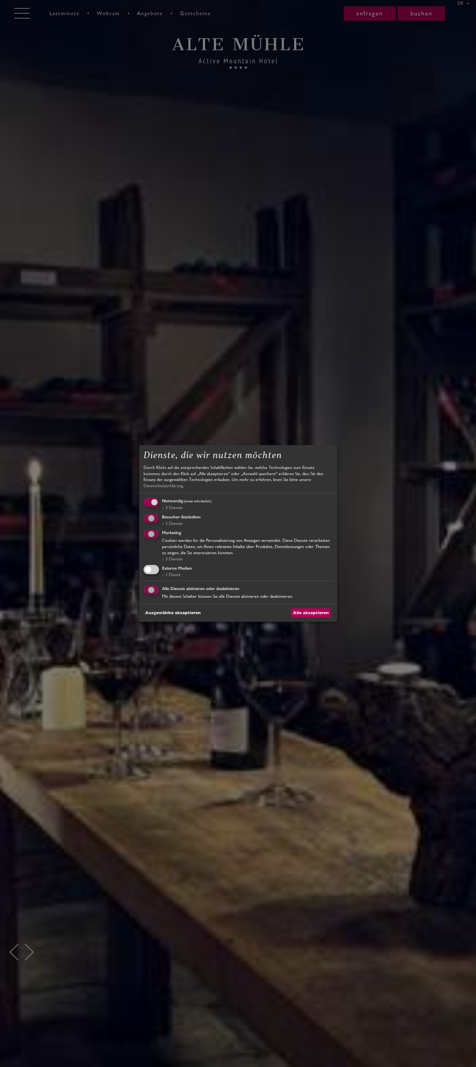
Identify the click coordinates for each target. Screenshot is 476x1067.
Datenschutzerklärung (163, 485)
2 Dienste (172, 523)
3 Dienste (172, 507)
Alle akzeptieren (311, 612)
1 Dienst (171, 574)
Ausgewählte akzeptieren (173, 612)
